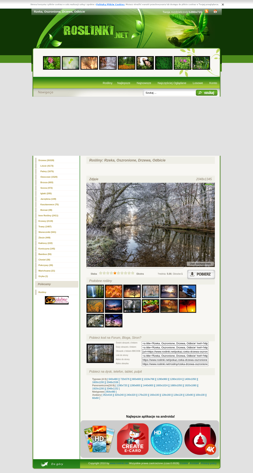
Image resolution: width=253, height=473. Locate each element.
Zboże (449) (45, 237)
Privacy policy (208, 463)
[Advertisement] (126, 126)
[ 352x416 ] (107, 395)
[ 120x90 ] (189, 395)
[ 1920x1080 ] (190, 385)
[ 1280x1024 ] (176, 379)
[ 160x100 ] (154, 395)
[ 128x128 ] (178, 395)
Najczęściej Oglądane (172, 83)
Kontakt (194, 463)
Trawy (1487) (45, 226)
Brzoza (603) (47, 182)
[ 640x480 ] (113, 379)
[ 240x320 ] (131, 395)
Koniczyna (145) (47, 248)
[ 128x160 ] (166, 395)
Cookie (184, 463)
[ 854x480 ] (111, 391)
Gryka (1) (43, 276)
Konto (213, 83)
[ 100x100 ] (200, 395)
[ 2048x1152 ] (112, 388)
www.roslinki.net (119, 463)
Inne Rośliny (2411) (48, 215)
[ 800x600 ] (137, 379)
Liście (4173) (47, 166)
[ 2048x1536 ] (112, 382)
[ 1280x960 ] (162, 379)
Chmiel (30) (44, 259)
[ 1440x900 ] (148, 385)
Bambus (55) (45, 254)
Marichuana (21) (47, 271)
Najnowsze (144, 83)
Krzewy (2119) (46, 221)
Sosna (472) (47, 188)
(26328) (46, 160)
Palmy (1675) (47, 171)
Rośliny (107, 83)
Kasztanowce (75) (50, 204)
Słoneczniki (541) (47, 232)
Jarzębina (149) (48, 199)
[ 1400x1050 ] (190, 379)
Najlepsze (123, 83)
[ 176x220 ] (142, 395)
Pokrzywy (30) (46, 265)
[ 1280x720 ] (121, 385)
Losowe (198, 83)
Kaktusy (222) (46, 243)
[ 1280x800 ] (135, 385)
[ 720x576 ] (125, 379)
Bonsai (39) (46, 210)
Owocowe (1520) (49, 177)
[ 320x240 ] (119, 395)
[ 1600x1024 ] (162, 385)
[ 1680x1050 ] (176, 385)
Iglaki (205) (46, 193)
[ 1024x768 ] (149, 379)
